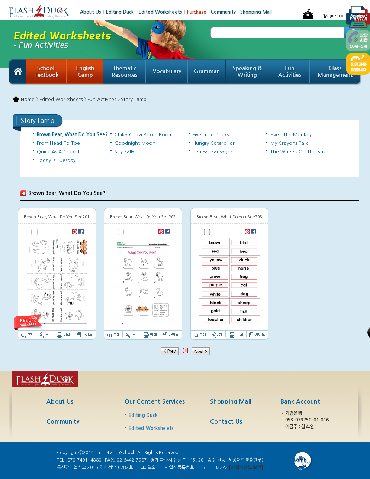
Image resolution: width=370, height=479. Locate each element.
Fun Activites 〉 (103, 99)
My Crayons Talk (289, 143)
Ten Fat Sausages (212, 151)
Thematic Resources (124, 72)
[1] (185, 350)
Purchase (199, 12)
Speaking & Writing (248, 72)
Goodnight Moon (135, 143)
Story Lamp (134, 99)
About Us (93, 12)
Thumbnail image (57, 281)
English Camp (85, 72)
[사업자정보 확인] (246, 467)
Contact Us (226, 421)
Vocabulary (167, 72)
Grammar (207, 72)
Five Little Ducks (211, 134)
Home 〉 (29, 99)
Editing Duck (122, 12)
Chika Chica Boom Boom (144, 134)
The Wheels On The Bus (297, 151)
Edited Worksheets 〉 (62, 99)
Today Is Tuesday (56, 160)
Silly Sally (124, 151)
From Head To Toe (58, 143)
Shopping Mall (256, 12)
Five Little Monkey (291, 134)
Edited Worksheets (162, 12)
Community (225, 12)
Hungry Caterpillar (214, 143)
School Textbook (46, 72)
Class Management (336, 72)
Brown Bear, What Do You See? (72, 134)
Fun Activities (290, 72)
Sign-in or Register (344, 16)
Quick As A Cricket (58, 151)
